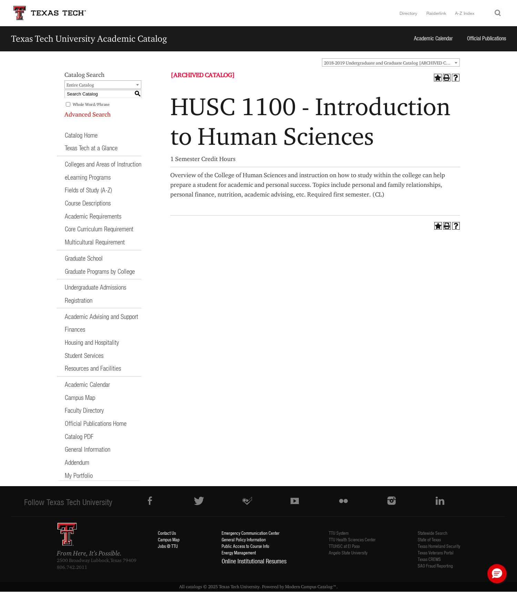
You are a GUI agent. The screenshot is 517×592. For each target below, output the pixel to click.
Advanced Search (87, 114)
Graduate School (84, 258)
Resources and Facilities (93, 368)
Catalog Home (81, 135)
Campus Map (80, 397)
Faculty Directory (84, 410)
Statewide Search (432, 533)
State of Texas (429, 539)
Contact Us (167, 533)
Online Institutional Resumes (254, 561)
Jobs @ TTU (168, 546)
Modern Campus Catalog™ (310, 586)
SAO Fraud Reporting (435, 566)
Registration (78, 300)
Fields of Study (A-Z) (88, 190)
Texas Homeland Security (439, 546)
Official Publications (486, 38)
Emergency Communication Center (251, 533)
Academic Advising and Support (101, 316)
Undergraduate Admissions (95, 287)
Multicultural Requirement (95, 242)
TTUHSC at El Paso (344, 546)
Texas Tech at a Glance (91, 148)
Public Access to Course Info (245, 546)
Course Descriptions (88, 203)
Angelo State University (348, 552)
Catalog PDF (79, 436)
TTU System (338, 533)
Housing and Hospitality (92, 342)
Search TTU (498, 13)
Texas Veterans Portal (436, 552)
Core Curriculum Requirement (99, 229)
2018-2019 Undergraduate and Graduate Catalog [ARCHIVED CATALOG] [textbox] (391, 63)
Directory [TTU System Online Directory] (408, 13)
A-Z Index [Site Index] (465, 13)
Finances (75, 329)
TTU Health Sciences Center (352, 539)
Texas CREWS (429, 559)
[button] (497, 573)
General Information (87, 449)
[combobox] (391, 62)
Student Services (84, 355)
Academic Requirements (93, 216)
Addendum (77, 462)
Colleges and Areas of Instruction (103, 164)
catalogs (194, 586)
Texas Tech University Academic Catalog (89, 38)
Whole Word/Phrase (91, 104)
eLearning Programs (88, 177)
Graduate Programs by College (100, 271)
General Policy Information (244, 539)
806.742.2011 (72, 567)
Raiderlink (436, 13)
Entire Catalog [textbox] (80, 85)
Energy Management (239, 552)
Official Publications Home (95, 423)
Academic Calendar (433, 38)
